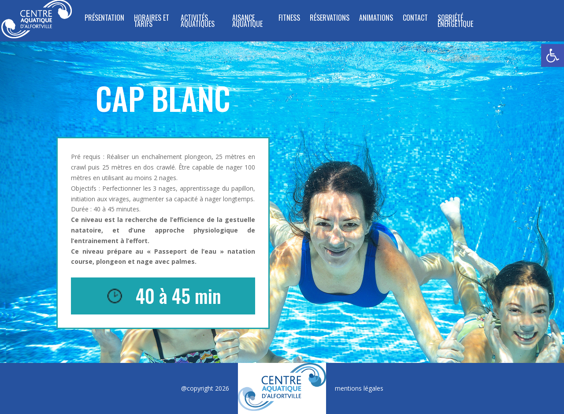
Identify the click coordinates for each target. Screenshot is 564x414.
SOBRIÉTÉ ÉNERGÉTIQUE (455, 22)
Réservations (329, 19)
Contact (415, 19)
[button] (552, 55)
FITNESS (289, 19)
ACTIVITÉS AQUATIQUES (198, 22)
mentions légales (359, 388)
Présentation (104, 19)
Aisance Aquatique (247, 22)
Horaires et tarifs (151, 22)
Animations (376, 19)
